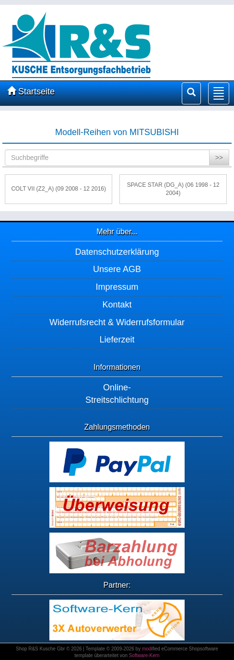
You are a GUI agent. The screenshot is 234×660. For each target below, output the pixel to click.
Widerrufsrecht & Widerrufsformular (117, 322)
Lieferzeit (116, 339)
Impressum (116, 287)
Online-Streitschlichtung (117, 394)
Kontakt (116, 304)
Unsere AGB (117, 269)
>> (219, 157)
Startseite (31, 91)
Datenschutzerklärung (117, 252)
